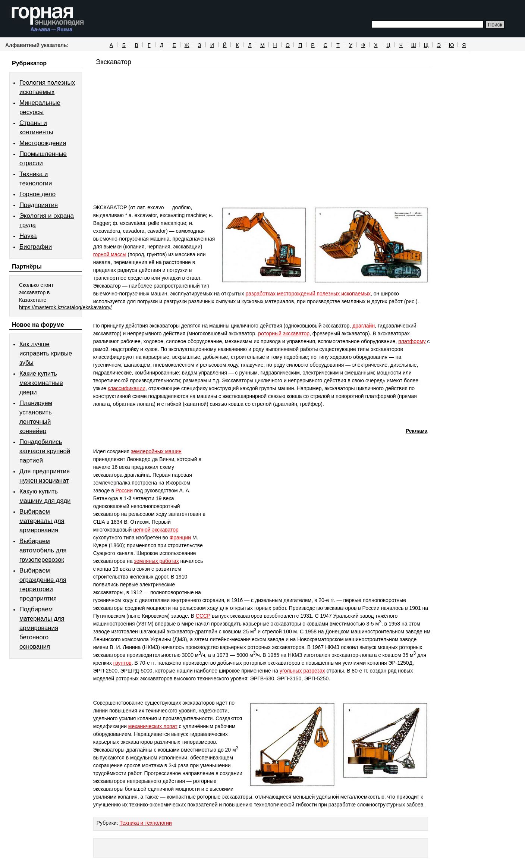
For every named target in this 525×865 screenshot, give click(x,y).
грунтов (122, 663)
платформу (412, 341)
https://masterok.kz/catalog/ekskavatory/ (65, 307)
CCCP (203, 616)
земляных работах (156, 561)
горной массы (109, 254)
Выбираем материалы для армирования (42, 521)
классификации (126, 388)
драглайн (363, 326)
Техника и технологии (146, 823)
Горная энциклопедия (48, 19)
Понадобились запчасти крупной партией (44, 451)
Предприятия (38, 205)
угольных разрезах (302, 671)
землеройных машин (156, 451)
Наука (28, 235)
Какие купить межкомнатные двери (41, 383)
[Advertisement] (263, 150)
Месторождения (42, 143)
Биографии (35, 246)
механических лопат (152, 726)
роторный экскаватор (283, 333)
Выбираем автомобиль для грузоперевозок (42, 550)
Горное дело (37, 194)
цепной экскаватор (156, 530)
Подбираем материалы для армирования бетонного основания (42, 628)
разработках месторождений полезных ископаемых (308, 294)
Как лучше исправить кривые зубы (45, 353)
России (124, 490)
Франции (180, 537)
